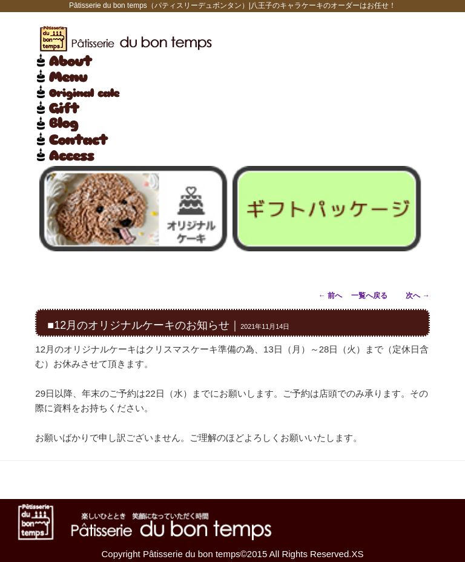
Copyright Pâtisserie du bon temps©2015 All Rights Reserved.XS (233, 554)
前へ (330, 295)
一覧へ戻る (369, 295)
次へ (417, 295)
